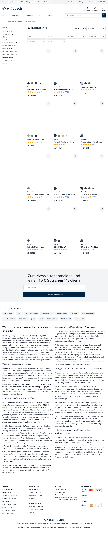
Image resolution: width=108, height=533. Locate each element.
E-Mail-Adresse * (30, 288)
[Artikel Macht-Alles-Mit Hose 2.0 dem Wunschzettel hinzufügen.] (48, 51)
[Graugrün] (32, 136)
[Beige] (28, 136)
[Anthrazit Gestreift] (55, 188)
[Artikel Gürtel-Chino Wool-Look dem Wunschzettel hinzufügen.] (75, 208)
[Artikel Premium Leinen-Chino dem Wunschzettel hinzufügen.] (102, 51)
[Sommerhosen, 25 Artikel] (8, 60)
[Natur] (82, 83)
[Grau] (89, 188)
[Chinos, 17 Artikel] (6, 37)
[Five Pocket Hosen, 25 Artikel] (9, 43)
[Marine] (28, 83)
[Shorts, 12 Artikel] (5, 63)
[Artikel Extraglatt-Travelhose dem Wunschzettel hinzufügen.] (102, 156)
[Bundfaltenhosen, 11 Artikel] (9, 54)
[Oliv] (32, 83)
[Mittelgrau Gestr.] (55, 83)
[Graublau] (59, 241)
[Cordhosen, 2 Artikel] (7, 49)
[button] (96, 28)
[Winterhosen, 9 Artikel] (7, 34)
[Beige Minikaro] (28, 188)
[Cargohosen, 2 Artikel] (7, 40)
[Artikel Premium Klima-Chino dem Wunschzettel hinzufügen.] (48, 103)
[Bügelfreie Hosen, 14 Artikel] (9, 51)
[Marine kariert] (28, 241)
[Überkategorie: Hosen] (4, 27)
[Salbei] (89, 83)
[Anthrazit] (85, 188)
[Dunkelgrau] (36, 83)
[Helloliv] (59, 136)
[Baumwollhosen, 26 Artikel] (9, 46)
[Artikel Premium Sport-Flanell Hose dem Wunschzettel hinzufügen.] (102, 103)
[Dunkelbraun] (82, 241)
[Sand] (63, 136)
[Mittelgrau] (55, 241)
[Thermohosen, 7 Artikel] (8, 31)
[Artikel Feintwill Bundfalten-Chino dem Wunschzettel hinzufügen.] (75, 103)
